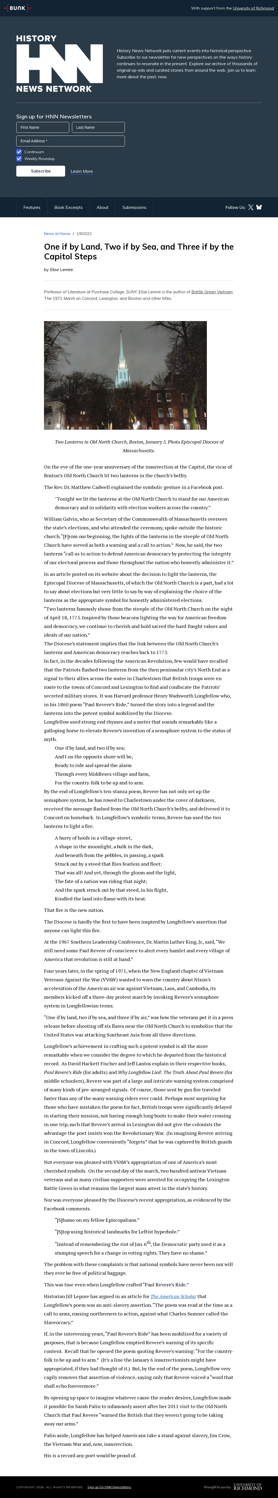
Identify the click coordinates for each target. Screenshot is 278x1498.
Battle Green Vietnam (212, 291)
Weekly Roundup (39, 158)
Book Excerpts (68, 207)
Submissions (134, 207)
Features (31, 207)
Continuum (34, 151)
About (103, 207)
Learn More (82, 171)
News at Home (57, 233)
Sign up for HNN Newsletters (109, 1487)
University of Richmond (253, 8)
